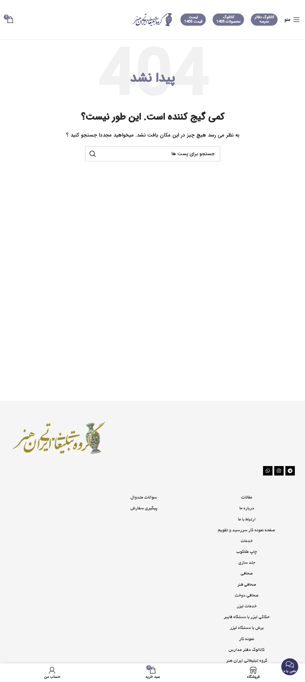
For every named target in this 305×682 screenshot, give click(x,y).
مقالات (246, 497)
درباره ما (246, 508)
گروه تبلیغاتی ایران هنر (246, 661)
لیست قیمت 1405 (193, 20)
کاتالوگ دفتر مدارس (246, 650)
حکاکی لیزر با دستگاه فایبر (246, 617)
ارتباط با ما (247, 519)
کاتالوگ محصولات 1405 (228, 20)
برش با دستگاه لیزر (247, 628)
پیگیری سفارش (143, 508)
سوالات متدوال (143, 497)
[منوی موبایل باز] (292, 19)
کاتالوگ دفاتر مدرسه (264, 20)
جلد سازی (246, 563)
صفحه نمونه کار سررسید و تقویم (246, 530)
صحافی (247, 573)
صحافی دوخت (247, 595)
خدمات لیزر (247, 606)
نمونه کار (246, 639)
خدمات (247, 541)
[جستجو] (152, 154)
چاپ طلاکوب (246, 552)
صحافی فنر (246, 585)
